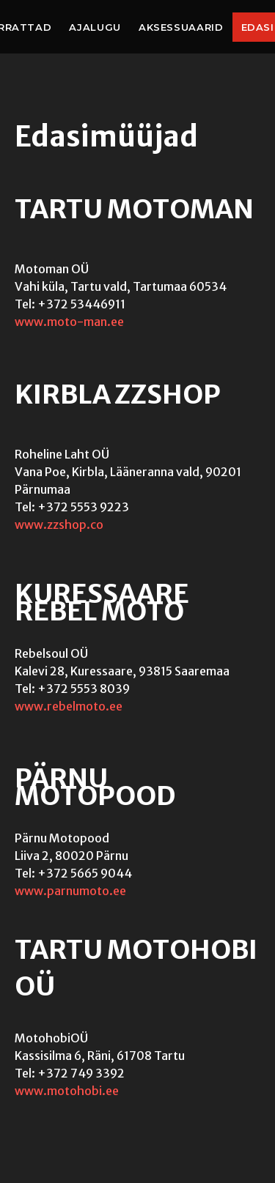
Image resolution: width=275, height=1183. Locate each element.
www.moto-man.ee (69, 321)
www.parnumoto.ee (70, 890)
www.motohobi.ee (67, 1090)
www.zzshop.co (59, 524)
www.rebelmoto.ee (68, 706)
